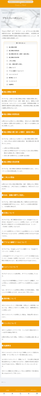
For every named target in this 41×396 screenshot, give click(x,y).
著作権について (13, 78)
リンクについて (13, 82)
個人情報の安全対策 (14, 57)
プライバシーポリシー (20, 391)
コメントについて (13, 75)
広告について (12, 68)
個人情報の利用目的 (14, 50)
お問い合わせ (33, 391)
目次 (20, 43)
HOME (7, 391)
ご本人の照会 (12, 61)
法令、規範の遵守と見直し (16, 64)
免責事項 (11, 85)
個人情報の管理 (13, 47)
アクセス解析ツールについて (16, 71)
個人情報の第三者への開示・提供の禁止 (19, 54)
